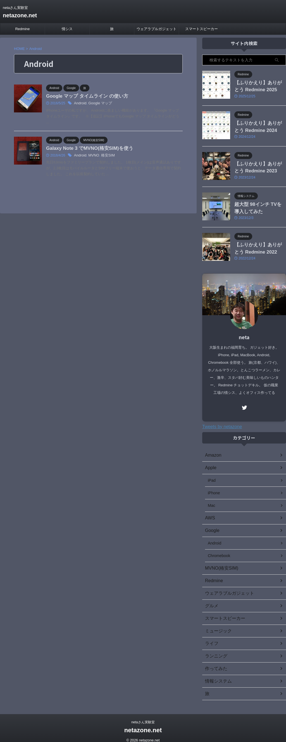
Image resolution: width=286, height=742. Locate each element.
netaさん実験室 (142, 716)
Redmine (22, 29)
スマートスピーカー (201, 29)
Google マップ (98, 104)
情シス (67, 29)
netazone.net (20, 15)
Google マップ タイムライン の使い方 (84, 96)
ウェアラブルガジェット (157, 29)
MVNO (92, 156)
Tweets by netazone (222, 420)
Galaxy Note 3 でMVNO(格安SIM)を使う (87, 148)
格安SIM (105, 156)
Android (79, 104)
